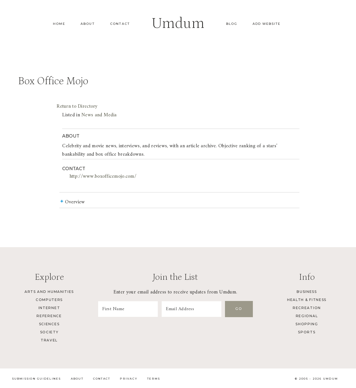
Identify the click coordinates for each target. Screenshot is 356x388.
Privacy (128, 378)
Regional (307, 316)
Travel (49, 340)
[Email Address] (191, 309)
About (88, 24)
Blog (231, 24)
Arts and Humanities (49, 292)
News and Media (99, 115)
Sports (306, 332)
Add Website (266, 24)
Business (307, 292)
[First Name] (128, 309)
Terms (153, 378)
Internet (49, 308)
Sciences (49, 324)
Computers (49, 300)
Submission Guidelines (36, 378)
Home (59, 24)
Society (49, 332)
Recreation (307, 308)
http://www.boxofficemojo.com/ (102, 176)
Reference (49, 316)
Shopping (307, 324)
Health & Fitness (306, 300)
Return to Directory (77, 106)
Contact (120, 24)
